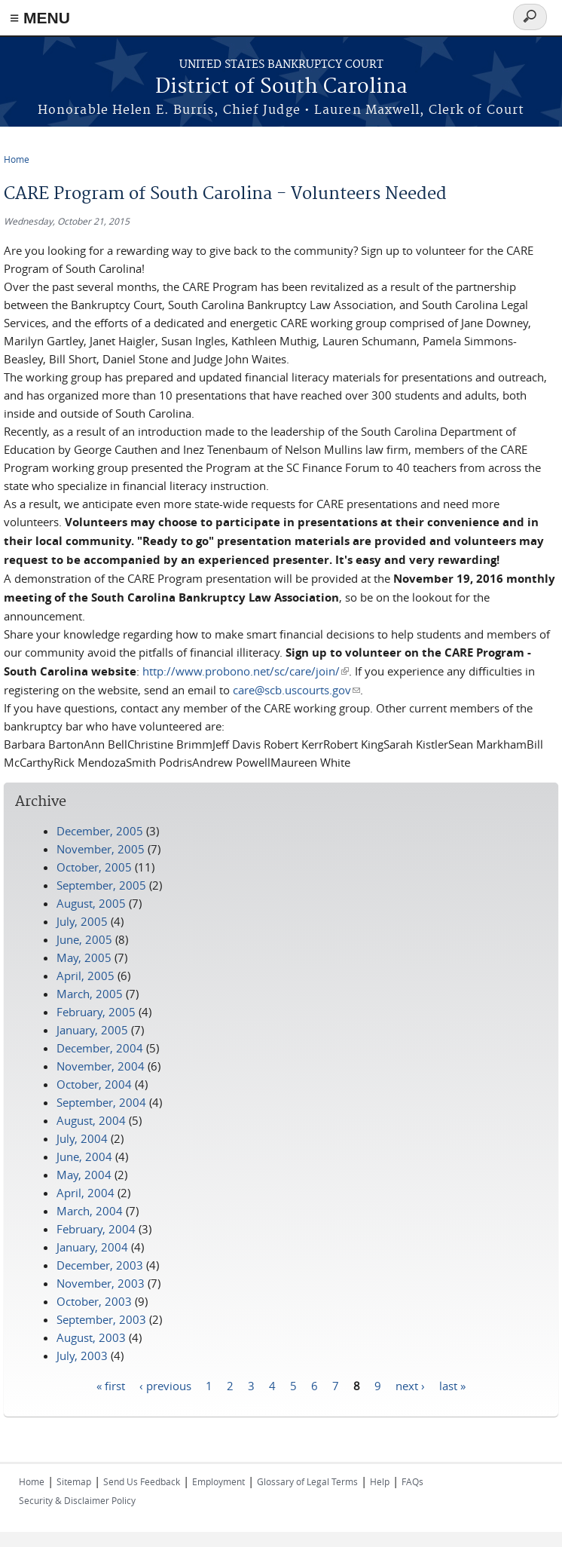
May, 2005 (84, 957)
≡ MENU (40, 17)
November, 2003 (101, 1283)
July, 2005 (82, 921)
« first (110, 1384)
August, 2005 (91, 903)
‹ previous (165, 1384)
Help (379, 1481)
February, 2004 (96, 1228)
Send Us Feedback (141, 1481)
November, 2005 (101, 848)
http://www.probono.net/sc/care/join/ (245, 671)
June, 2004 (84, 1156)
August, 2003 (91, 1337)
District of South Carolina (281, 87)
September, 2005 (101, 885)
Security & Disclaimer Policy (77, 1500)
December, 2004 (100, 1047)
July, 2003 (82, 1355)
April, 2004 (86, 1192)
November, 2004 (101, 1066)
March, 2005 (90, 993)
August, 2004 (91, 1120)
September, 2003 (101, 1319)
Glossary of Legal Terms (307, 1481)
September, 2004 (101, 1102)
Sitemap (74, 1481)
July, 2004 (82, 1138)
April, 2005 (86, 975)
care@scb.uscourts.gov (296, 689)
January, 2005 (92, 1029)
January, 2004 (92, 1246)
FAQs (412, 1481)
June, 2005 (84, 939)
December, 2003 (100, 1265)
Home (16, 159)
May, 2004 (84, 1174)
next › (410, 1384)
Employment (218, 1481)
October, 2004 (94, 1084)
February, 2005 (96, 1011)
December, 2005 (100, 830)
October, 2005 (94, 867)
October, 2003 (94, 1301)
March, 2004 (90, 1210)
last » (452, 1384)
